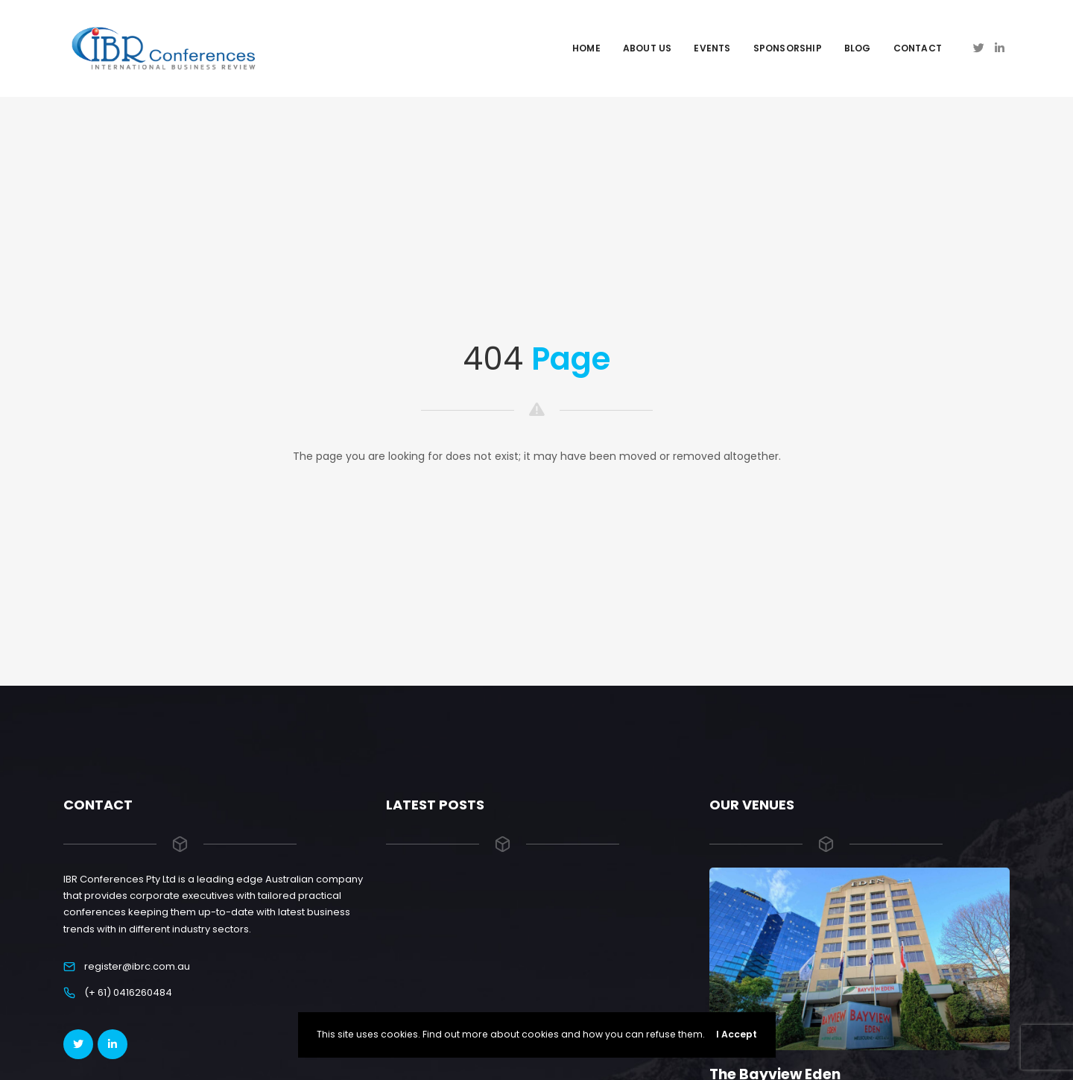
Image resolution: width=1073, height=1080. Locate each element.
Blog (857, 48)
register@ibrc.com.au (137, 966)
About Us (647, 48)
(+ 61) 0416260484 (128, 992)
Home (586, 48)
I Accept (736, 1034)
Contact (917, 48)
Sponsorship (787, 48)
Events (712, 48)
